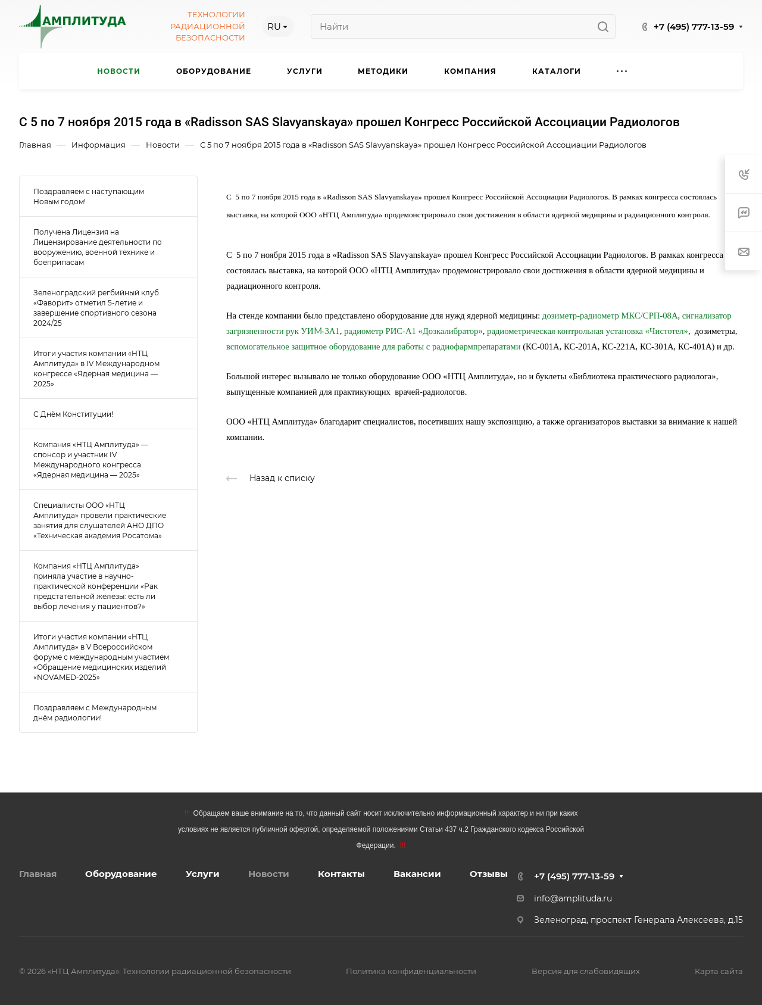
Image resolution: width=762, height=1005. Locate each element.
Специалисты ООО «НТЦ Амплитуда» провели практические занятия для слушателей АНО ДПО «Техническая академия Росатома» (99, 520)
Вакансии (417, 873)
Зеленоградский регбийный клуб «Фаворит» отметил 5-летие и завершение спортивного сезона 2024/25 (96, 307)
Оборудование (121, 873)
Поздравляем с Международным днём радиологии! (95, 712)
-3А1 (331, 331)
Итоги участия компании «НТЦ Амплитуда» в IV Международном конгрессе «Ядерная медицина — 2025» (96, 368)
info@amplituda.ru (573, 898)
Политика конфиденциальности (411, 971)
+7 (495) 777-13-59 (694, 26)
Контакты (341, 873)
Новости (268, 873)
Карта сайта (719, 971)
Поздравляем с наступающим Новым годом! (88, 196)
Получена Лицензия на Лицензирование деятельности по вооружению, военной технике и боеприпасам (97, 247)
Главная (38, 873)
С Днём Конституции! (73, 414)
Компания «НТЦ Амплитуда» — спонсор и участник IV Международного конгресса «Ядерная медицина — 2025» (90, 459)
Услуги (203, 873)
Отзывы (489, 873)
